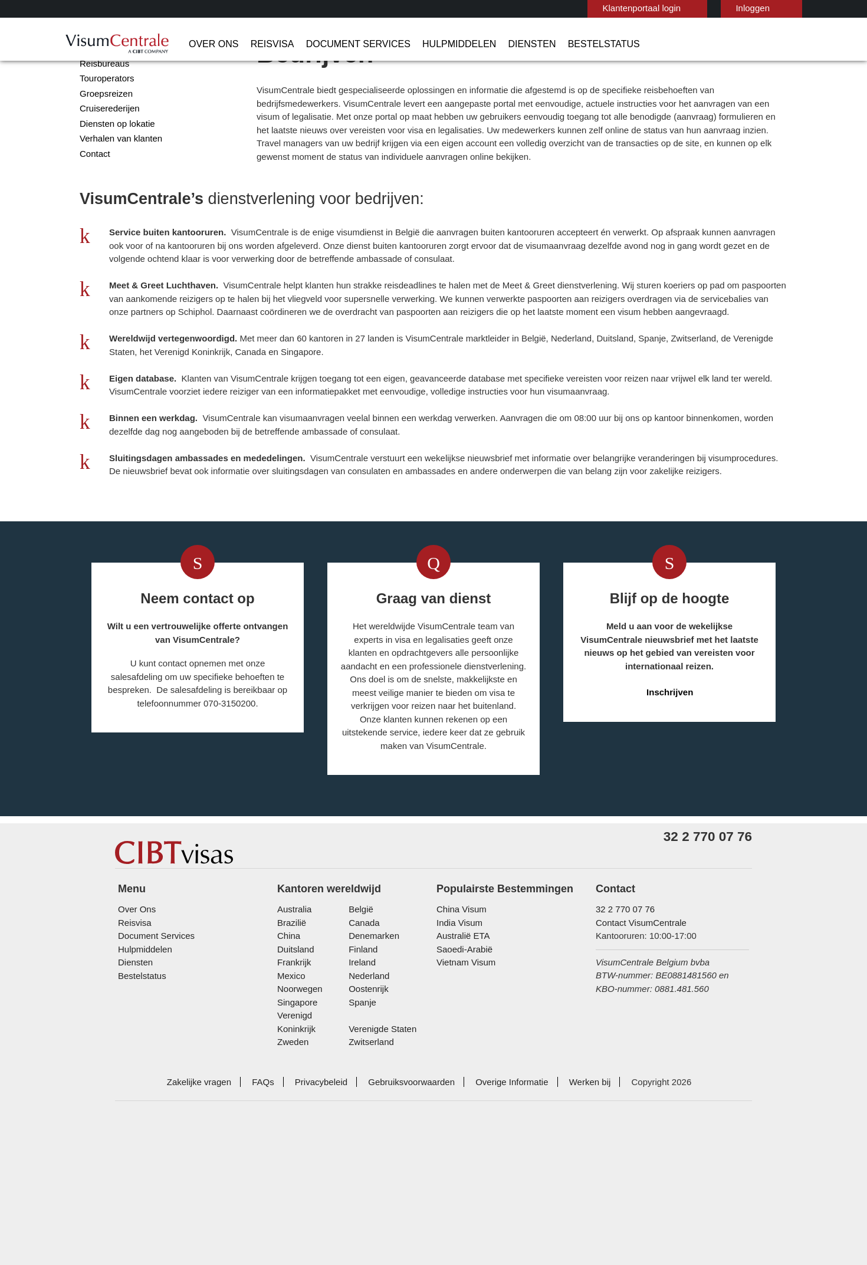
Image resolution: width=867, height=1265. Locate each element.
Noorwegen (299, 1095)
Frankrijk (292, 1069)
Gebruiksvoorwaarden (412, 1175)
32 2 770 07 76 (620, 1016)
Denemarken (371, 1042)
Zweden (292, 1135)
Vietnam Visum (463, 1069)
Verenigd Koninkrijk (312, 1122)
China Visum (458, 1016)
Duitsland (295, 1055)
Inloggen (694, 8)
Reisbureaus (103, 109)
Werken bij (580, 1175)
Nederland (367, 1082)
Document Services (334, 44)
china (287, 1042)
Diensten (489, 44)
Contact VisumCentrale (638, 1029)
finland (361, 1055)
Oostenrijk (367, 1095)
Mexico (290, 1082)
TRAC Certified (602, 1223)
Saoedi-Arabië (462, 1055)
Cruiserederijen (108, 154)
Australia (293, 1016)
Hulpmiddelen (423, 44)
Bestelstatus (553, 44)
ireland (360, 1069)
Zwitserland (370, 1135)
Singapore (295, 1108)
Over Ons (210, 44)
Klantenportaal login (587, 8)
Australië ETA (461, 1042)
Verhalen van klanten (118, 184)
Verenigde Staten (380, 1122)
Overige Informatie (506, 1175)
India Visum (457, 1029)
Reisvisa (260, 44)
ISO (265, 1223)
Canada (361, 1029)
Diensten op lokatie (116, 169)
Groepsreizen (104, 139)
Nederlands (768, 7)
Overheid (96, 94)
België (360, 1016)
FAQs (273, 1175)
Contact (95, 199)
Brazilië (290, 1029)
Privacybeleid (327, 1175)
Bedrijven (97, 79)
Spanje (360, 1108)
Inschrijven (670, 791)
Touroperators (106, 124)
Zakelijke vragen (213, 1175)
